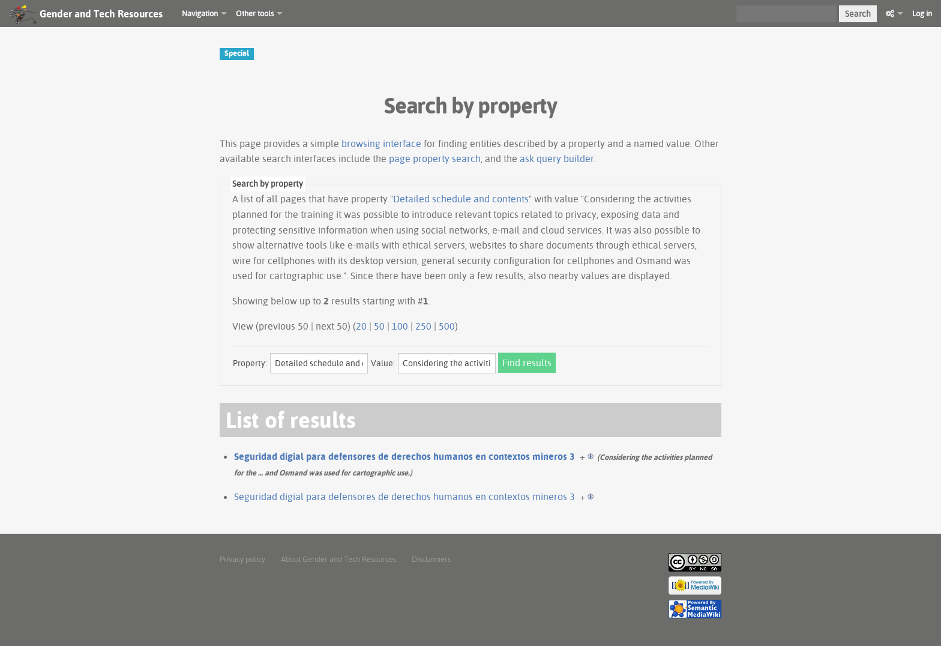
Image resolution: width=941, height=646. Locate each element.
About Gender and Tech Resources (338, 559)
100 (400, 326)
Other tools (255, 13)
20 (361, 326)
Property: (250, 363)
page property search (435, 158)
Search (858, 13)
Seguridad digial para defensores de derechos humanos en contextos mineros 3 (404, 456)
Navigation (200, 13)
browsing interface (381, 143)
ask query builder (557, 158)
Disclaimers (431, 559)
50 (379, 326)
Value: (383, 363)
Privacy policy (242, 559)
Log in (922, 13)
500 (447, 326)
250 (423, 326)
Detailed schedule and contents (461, 199)
